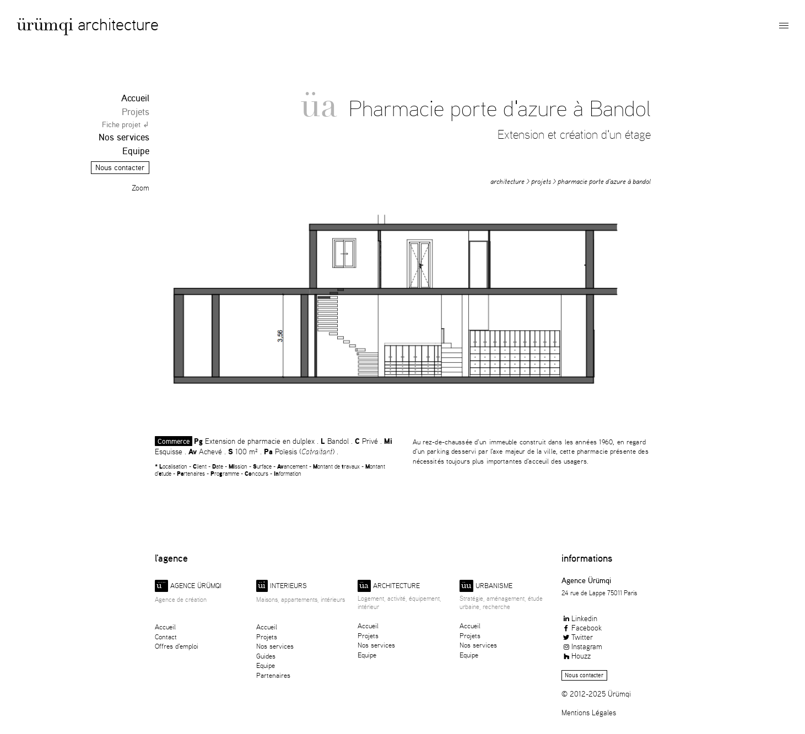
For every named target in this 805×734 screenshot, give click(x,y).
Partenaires (273, 675)
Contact (166, 637)
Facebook (581, 627)
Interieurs (281, 586)
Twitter (577, 636)
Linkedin (579, 618)
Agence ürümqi (188, 586)
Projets (135, 111)
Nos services (124, 137)
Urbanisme (486, 586)
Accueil (135, 98)
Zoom (140, 187)
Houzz (576, 655)
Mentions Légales (588, 712)
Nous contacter (120, 167)
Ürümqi (45, 26)
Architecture (118, 24)
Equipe (135, 150)
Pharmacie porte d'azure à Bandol (604, 181)
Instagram (581, 646)
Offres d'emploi (176, 646)
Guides (265, 656)
